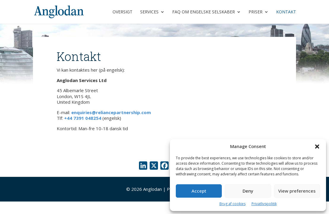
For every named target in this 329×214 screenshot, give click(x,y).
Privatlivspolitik (264, 203)
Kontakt (286, 12)
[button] (317, 147)
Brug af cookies (232, 203)
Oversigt (122, 12)
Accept (199, 191)
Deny (248, 191)
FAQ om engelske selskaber (203, 12)
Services (149, 12)
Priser (255, 12)
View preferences (297, 191)
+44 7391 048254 (82, 118)
